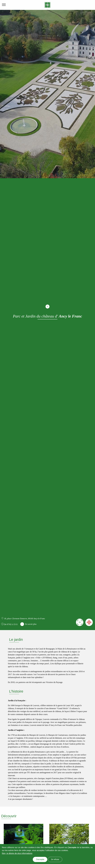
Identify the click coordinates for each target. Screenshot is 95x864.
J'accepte (40, 859)
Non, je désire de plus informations (17, 853)
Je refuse (55, 859)
